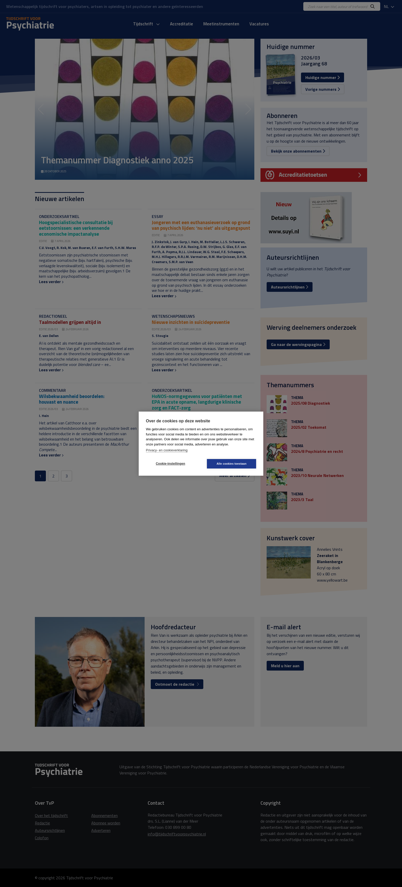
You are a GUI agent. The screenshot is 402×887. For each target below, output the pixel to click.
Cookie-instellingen (170, 463)
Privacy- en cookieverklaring (167, 450)
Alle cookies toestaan (232, 463)
